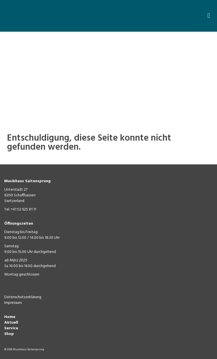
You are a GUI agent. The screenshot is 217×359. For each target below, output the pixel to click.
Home (9, 317)
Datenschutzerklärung (22, 297)
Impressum (13, 303)
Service (11, 328)
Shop (9, 334)
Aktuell (11, 322)
